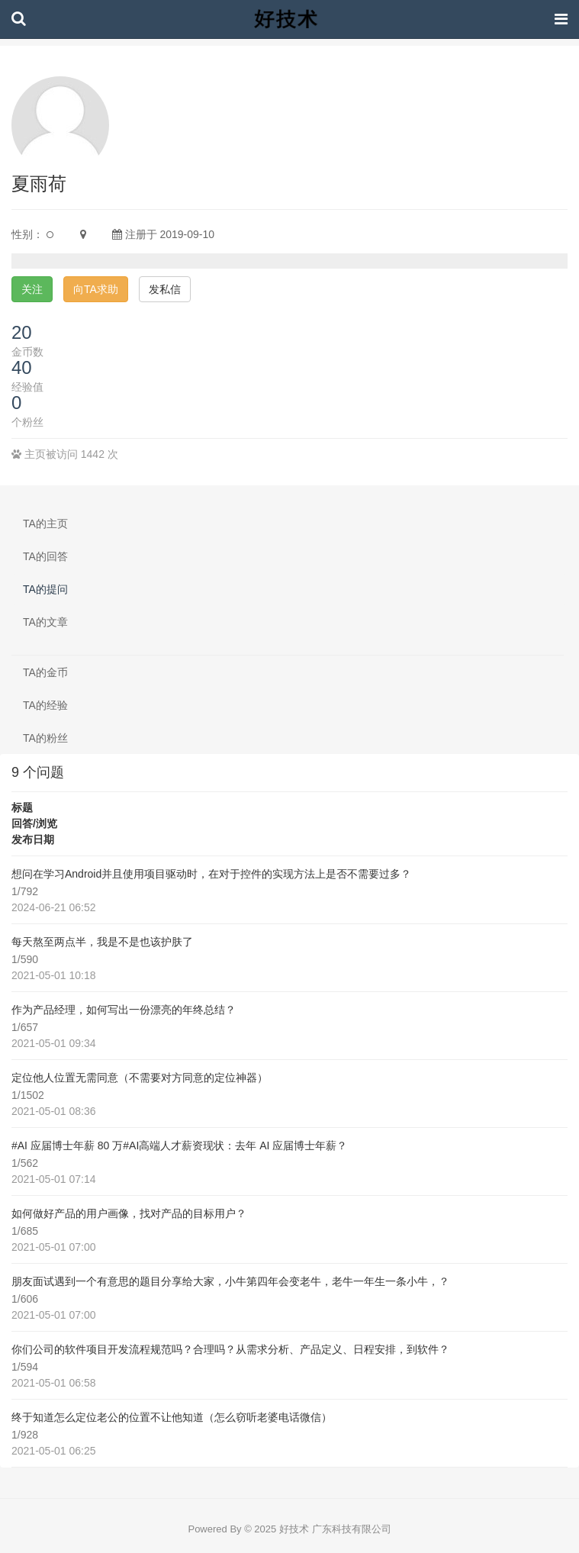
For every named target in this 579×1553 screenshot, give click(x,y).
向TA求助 (95, 289)
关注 (32, 289)
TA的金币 (45, 672)
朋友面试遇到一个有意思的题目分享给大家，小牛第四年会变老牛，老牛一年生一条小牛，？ (230, 1281)
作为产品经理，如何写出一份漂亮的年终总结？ (123, 1010)
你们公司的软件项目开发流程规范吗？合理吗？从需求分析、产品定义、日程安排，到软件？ (230, 1349)
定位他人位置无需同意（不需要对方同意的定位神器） (139, 1077)
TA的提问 (45, 589)
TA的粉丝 (45, 738)
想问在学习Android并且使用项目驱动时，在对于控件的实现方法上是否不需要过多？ (211, 874)
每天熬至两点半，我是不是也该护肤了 (102, 942)
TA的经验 (45, 705)
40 (21, 367)
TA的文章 (45, 622)
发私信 (165, 289)
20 (21, 332)
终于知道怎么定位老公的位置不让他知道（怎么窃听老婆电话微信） (171, 1417)
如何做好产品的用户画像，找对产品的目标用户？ (128, 1213)
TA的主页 (45, 523)
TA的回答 (45, 556)
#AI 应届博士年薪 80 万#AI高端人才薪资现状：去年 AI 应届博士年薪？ (179, 1145)
